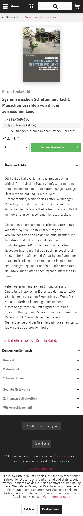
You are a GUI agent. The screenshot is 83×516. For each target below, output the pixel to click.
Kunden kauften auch (17, 350)
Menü (7, 5)
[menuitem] (10, 6)
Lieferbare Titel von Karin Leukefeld (31, 340)
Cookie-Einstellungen (42, 469)
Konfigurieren (50, 509)
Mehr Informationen (56, 496)
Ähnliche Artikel (16, 165)
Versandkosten (62, 456)
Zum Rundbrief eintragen (41, 426)
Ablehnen (29, 509)
